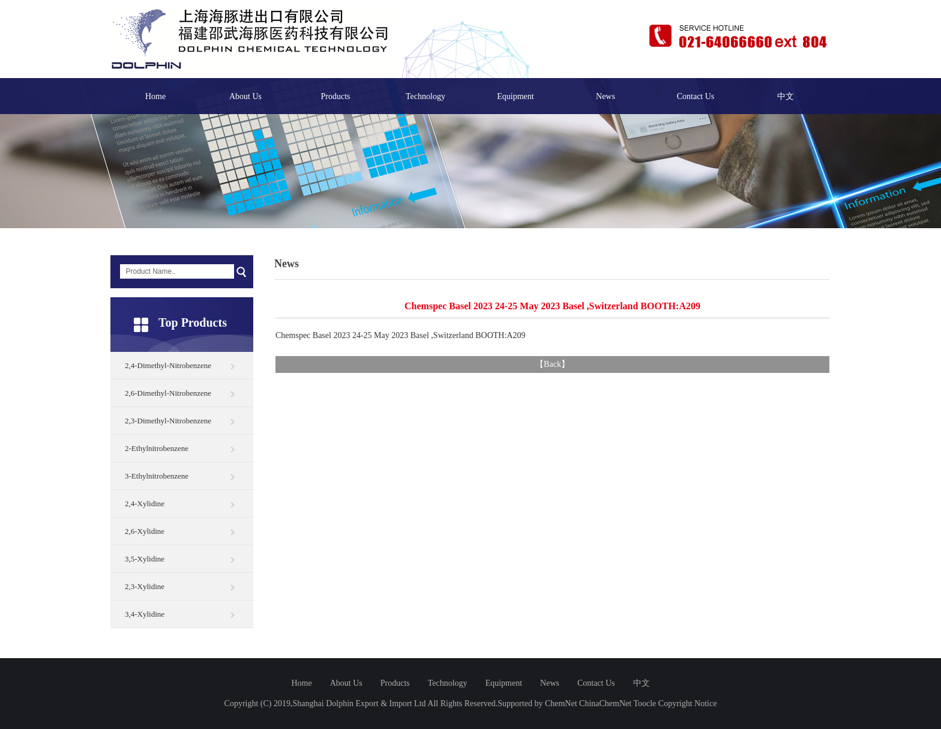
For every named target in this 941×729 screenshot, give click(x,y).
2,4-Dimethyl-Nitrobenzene (168, 365)
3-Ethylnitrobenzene (156, 475)
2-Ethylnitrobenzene (156, 448)
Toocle (644, 703)
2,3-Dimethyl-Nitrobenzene (168, 420)
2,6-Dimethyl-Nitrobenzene (168, 393)
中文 (785, 96)
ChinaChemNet (605, 703)
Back (552, 364)
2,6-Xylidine (144, 531)
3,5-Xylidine (144, 558)
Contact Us (696, 96)
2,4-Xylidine (144, 503)
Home (155, 96)
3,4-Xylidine (144, 614)
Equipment (515, 96)
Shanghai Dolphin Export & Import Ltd (359, 703)
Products (335, 96)
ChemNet (561, 703)
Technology (425, 96)
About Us (245, 96)
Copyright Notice (687, 703)
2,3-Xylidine (144, 586)
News (605, 96)
